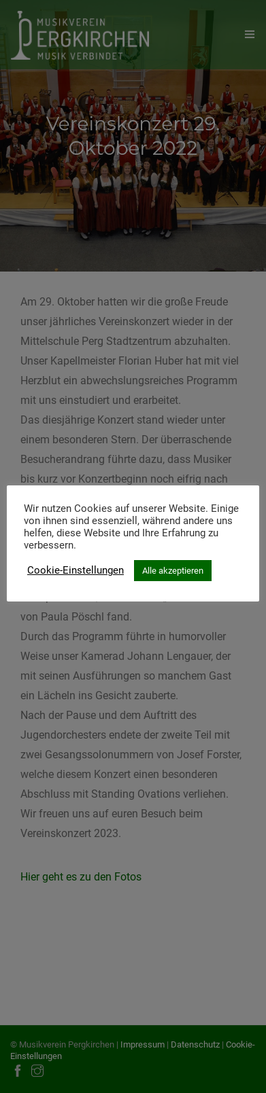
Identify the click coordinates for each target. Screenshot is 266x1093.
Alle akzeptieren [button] (172, 571)
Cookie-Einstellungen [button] (75, 570)
